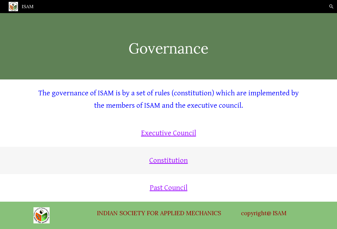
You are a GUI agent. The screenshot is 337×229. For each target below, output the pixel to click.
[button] (331, 6)
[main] (168, 46)
